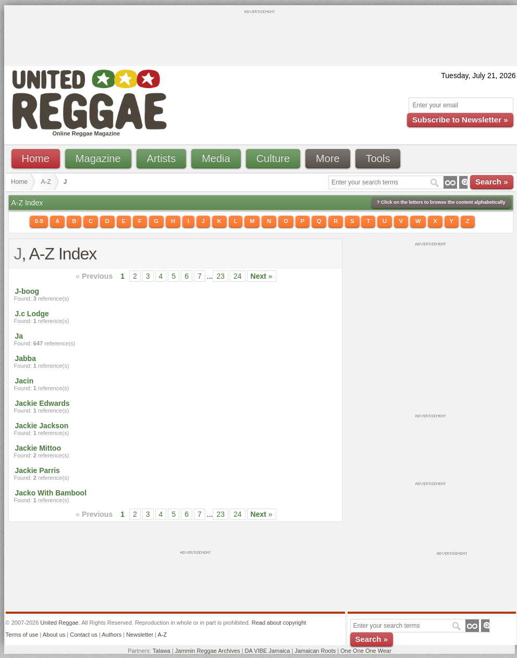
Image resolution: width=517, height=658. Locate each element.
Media (216, 158)
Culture (273, 158)
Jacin (24, 381)
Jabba (25, 358)
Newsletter (139, 634)
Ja (19, 336)
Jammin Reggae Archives (207, 651)
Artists (161, 158)
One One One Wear (365, 651)
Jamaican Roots (315, 651)
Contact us (83, 634)
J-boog (27, 291)
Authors (111, 634)
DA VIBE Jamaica (267, 651)
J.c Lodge (32, 313)
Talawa (161, 651)
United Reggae (59, 622)
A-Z (46, 181)
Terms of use (22, 634)
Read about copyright (279, 622)
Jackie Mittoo (38, 448)
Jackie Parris (37, 470)
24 (237, 276)
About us (54, 634)
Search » (491, 181)
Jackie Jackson (42, 425)
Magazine (98, 158)
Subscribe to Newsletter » (460, 119)
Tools (378, 158)
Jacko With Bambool (51, 493)
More (328, 158)
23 (220, 276)
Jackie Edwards (42, 403)
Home (36, 158)
